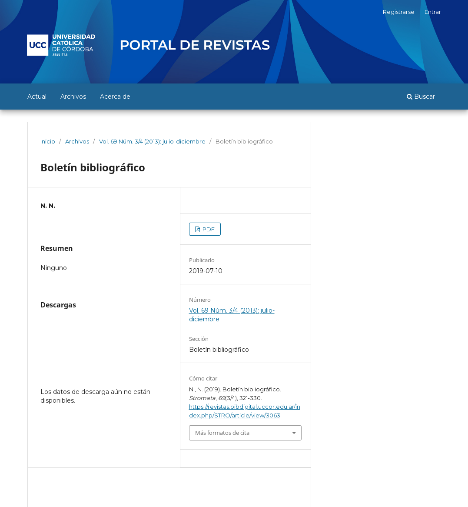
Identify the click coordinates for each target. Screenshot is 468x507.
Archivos (73, 96)
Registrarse (399, 11)
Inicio (47, 141)
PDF (208, 229)
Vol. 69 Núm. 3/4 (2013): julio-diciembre (152, 141)
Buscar (421, 96)
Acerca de (115, 96)
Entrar (433, 11)
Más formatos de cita (222, 433)
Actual (36, 96)
